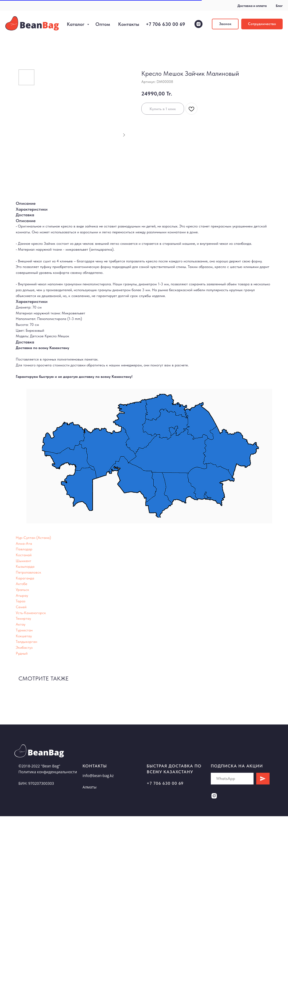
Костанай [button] (24, 555)
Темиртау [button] (23, 618)
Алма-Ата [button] (24, 543)
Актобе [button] (21, 584)
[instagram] (198, 24)
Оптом (102, 24)
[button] (225, 24)
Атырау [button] (22, 595)
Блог (279, 6)
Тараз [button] (20, 601)
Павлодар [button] (24, 549)
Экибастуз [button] (24, 647)
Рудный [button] (22, 653)
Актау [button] (20, 624)
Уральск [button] (22, 589)
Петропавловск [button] (28, 572)
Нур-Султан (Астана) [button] (33, 537)
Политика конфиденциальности (47, 771)
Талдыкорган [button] (26, 641)
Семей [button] (21, 607)
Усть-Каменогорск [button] (31, 613)
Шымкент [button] (23, 561)
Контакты (128, 24)
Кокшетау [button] (24, 636)
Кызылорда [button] (25, 566)
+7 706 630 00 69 (165, 24)
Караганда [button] (25, 578)
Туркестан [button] (24, 630)
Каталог (76, 24)
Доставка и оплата (252, 6)
